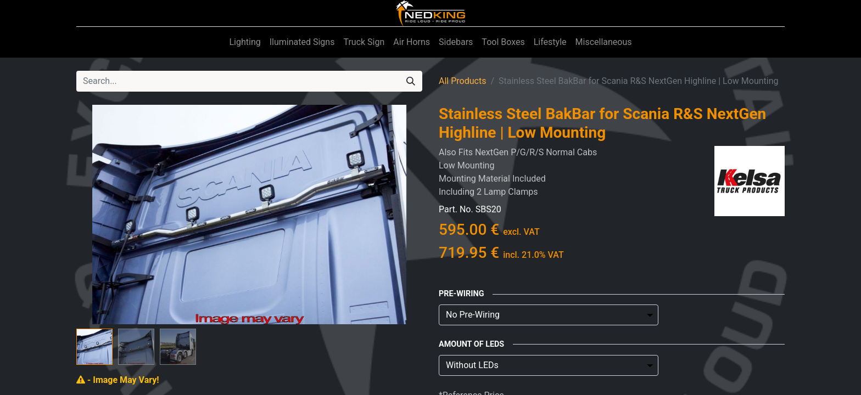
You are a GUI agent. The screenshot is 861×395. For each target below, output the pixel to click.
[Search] (410, 81)
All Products (462, 81)
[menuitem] (245, 42)
